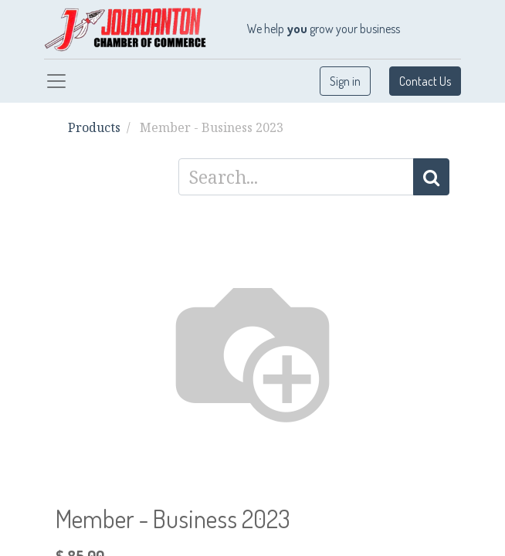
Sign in (345, 81)
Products (94, 127)
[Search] (431, 176)
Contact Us (425, 81)
